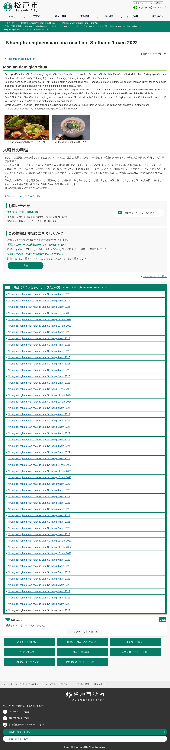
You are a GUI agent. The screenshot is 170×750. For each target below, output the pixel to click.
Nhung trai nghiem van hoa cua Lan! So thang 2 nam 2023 (39, 528)
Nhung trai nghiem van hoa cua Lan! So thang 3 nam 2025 (39, 370)
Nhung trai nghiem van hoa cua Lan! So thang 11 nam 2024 (39, 395)
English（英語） (134, 642)
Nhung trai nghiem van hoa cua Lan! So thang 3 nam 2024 (39, 446)
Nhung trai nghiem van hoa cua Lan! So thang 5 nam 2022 (39, 585)
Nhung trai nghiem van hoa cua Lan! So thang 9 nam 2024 (39, 408)
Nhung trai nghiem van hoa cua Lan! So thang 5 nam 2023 (39, 509)
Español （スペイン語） (28, 662)
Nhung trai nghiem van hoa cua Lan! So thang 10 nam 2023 (39, 477)
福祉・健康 (60, 16)
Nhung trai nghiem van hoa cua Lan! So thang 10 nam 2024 (39, 401)
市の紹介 (109, 16)
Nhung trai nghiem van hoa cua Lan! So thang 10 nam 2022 (39, 553)
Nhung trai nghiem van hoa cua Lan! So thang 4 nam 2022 (39, 591)
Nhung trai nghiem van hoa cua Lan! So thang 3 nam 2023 (39, 521)
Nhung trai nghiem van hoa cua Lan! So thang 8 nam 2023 (39, 490)
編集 (164, 619)
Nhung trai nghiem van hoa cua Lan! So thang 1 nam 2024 (39, 458)
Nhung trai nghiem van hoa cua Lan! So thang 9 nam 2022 (39, 560)
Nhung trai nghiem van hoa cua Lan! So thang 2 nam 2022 (39, 604)
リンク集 (98, 684)
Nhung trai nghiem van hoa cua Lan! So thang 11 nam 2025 (39, 319)
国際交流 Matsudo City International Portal (38, 23)
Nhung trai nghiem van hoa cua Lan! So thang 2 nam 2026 (39, 300)
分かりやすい (25, 249)
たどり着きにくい (76, 258)
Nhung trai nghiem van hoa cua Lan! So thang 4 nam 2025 (39, 363)
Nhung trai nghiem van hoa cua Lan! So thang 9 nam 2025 (39, 332)
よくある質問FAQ (26, 642)
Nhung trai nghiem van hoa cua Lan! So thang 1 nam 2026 (39, 307)
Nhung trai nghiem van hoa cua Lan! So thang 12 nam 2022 (39, 540)
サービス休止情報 (81, 684)
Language (142, 7)
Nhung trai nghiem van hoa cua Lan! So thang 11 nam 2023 (39, 471)
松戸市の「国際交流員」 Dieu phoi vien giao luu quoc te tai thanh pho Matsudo (35, 26)
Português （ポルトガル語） (81, 662)
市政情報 (84, 16)
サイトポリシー (33, 684)
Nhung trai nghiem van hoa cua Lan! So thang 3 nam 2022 (39, 597)
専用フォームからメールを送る (139, 213)
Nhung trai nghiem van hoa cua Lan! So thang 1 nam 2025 (39, 382)
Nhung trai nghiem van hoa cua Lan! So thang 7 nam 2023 (39, 496)
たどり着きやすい (27, 258)
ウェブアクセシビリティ (56, 684)
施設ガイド (157, 16)
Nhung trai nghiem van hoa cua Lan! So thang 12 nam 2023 (39, 465)
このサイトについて (11, 684)
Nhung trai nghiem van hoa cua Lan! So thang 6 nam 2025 (39, 351)
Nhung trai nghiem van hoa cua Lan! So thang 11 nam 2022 (39, 547)
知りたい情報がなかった (93, 249)
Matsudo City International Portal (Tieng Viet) (80, 23)
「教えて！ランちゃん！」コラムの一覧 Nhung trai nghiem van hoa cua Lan (106, 26)
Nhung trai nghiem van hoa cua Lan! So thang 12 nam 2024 (39, 389)
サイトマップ (159, 7)
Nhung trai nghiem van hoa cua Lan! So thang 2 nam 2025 (39, 376)
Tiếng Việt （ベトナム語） (134, 652)
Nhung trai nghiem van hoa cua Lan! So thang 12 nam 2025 (39, 313)
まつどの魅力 (133, 16)
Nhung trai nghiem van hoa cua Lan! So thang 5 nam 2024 (39, 433)
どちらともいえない (47, 249)
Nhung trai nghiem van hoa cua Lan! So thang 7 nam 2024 (39, 420)
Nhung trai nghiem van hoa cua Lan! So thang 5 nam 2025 (39, 357)
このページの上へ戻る (155, 276)
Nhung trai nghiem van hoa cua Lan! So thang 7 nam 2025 (39, 344)
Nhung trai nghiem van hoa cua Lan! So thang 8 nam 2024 (39, 414)
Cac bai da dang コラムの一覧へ (24, 196)
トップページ (8, 23)
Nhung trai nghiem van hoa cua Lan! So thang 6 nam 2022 (39, 578)
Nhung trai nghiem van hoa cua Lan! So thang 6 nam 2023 (39, 503)
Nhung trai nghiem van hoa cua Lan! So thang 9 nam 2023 (39, 484)
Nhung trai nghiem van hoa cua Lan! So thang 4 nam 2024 (39, 439)
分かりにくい (69, 249)
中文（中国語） (28, 652)
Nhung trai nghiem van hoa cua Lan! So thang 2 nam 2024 (39, 452)
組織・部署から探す (18, 739)
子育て (36, 16)
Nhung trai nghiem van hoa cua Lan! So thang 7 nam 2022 (39, 572)
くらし (12, 16)
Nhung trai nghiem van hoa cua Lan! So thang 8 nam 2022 (39, 566)
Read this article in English (21, 59)
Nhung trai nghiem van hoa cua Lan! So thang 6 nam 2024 (39, 427)
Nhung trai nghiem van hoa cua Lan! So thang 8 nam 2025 (39, 338)
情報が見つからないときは (81, 642)
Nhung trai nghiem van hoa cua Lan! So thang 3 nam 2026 (39, 294)
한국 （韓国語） (81, 652)
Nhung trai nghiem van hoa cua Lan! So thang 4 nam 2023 (39, 515)
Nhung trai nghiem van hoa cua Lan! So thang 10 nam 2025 (39, 326)
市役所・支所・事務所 (19, 732)
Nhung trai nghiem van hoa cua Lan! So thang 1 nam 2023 (39, 534)
